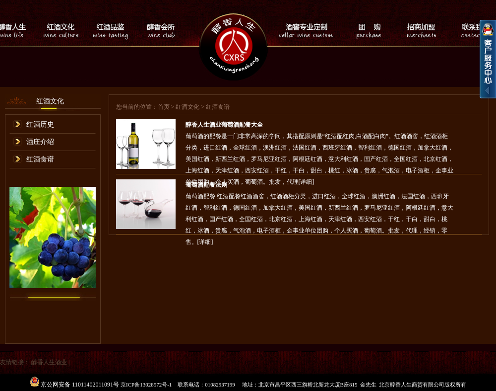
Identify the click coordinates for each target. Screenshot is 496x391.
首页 (164, 106)
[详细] (205, 241)
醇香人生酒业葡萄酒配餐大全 (224, 124)
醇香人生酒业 (49, 362)
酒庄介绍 (40, 142)
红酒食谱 (40, 159)
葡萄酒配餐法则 (206, 184)
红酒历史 (40, 124)
